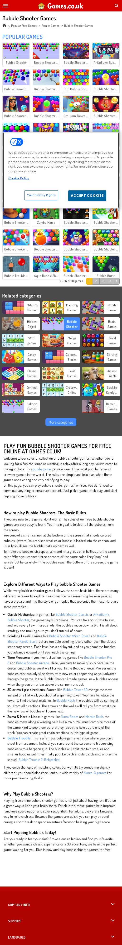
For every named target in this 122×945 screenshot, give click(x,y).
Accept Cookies (87, 195)
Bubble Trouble (18, 738)
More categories (61, 422)
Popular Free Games (24, 25)
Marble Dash (94, 716)
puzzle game (42, 469)
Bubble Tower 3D (75, 689)
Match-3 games (95, 772)
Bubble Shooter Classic (72, 614)
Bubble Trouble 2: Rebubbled (39, 759)
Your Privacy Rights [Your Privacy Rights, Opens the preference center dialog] (41, 195)
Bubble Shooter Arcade (32, 663)
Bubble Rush (66, 700)
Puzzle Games (50, 25)
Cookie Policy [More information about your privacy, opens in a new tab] (18, 178)
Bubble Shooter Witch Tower (69, 636)
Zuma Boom (69, 716)
